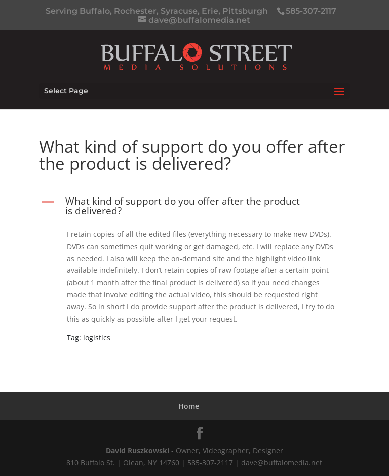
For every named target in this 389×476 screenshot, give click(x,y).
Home (188, 406)
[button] (194, 208)
